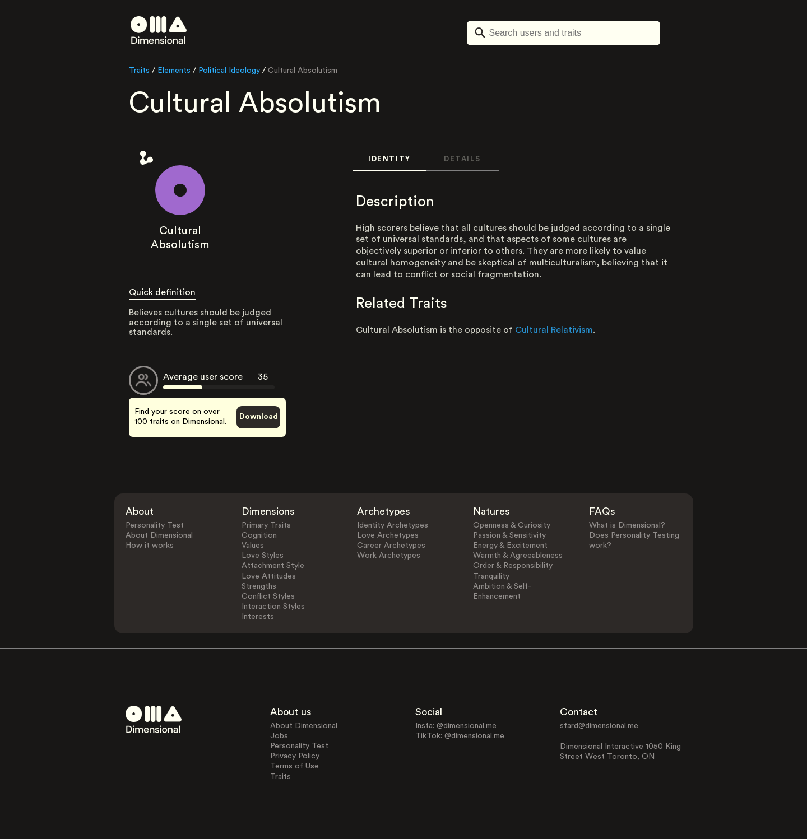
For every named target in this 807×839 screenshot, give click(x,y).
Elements (174, 70)
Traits (139, 70)
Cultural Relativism (554, 329)
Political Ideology (229, 70)
